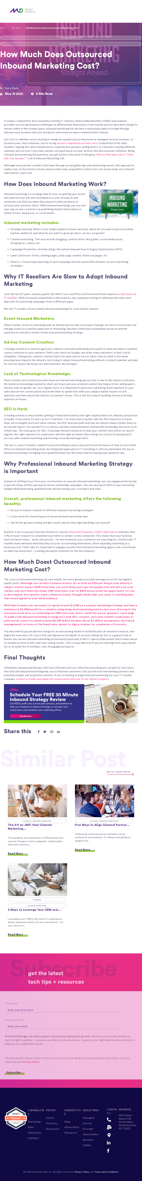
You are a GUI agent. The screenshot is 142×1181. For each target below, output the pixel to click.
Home (3, 28)
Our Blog (16, 28)
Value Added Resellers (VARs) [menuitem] (90, 1140)
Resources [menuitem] (70, 1132)
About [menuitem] (50, 1117)
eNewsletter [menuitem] (72, 1127)
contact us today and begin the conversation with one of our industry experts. (62, 678)
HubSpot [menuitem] (33, 1137)
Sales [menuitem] (31, 1127)
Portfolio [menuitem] (51, 1123)
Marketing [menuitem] (34, 1121)
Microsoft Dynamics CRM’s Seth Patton (93, 531)
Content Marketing (37, 906)
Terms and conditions (106, 1171)
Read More (18, 853)
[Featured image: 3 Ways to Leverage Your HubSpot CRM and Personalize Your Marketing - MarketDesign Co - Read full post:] (37, 879)
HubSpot (37, 900)
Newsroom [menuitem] (52, 1128)
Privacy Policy (82, 1171)
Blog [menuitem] (67, 1121)
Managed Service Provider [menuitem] (88, 1123)
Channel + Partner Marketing (37, 821)
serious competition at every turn (77, 143)
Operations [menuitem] (34, 1132)
